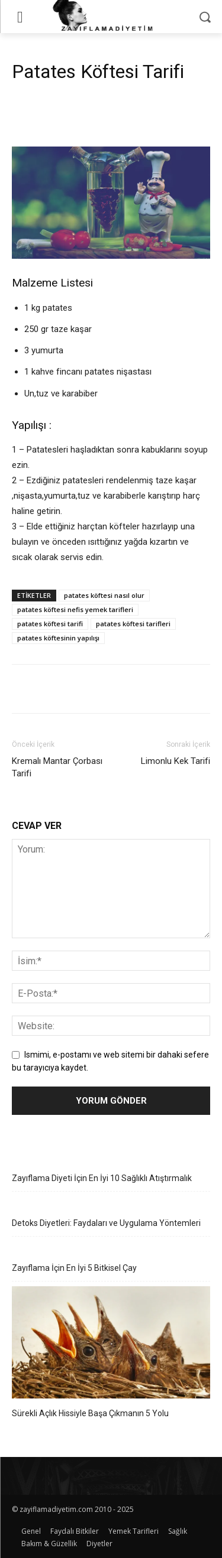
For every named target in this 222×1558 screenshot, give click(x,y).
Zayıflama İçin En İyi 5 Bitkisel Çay (74, 1268)
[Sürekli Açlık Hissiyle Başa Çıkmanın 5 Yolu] (111, 1344)
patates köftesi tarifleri (133, 623)
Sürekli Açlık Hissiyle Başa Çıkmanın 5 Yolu (90, 1413)
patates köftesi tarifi (50, 623)
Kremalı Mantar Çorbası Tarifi (57, 767)
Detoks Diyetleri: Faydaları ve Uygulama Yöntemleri (106, 1223)
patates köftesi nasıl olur (104, 595)
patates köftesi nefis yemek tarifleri (75, 609)
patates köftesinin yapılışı (58, 637)
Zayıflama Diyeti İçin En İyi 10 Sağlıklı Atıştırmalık (102, 1178)
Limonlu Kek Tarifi (175, 761)
